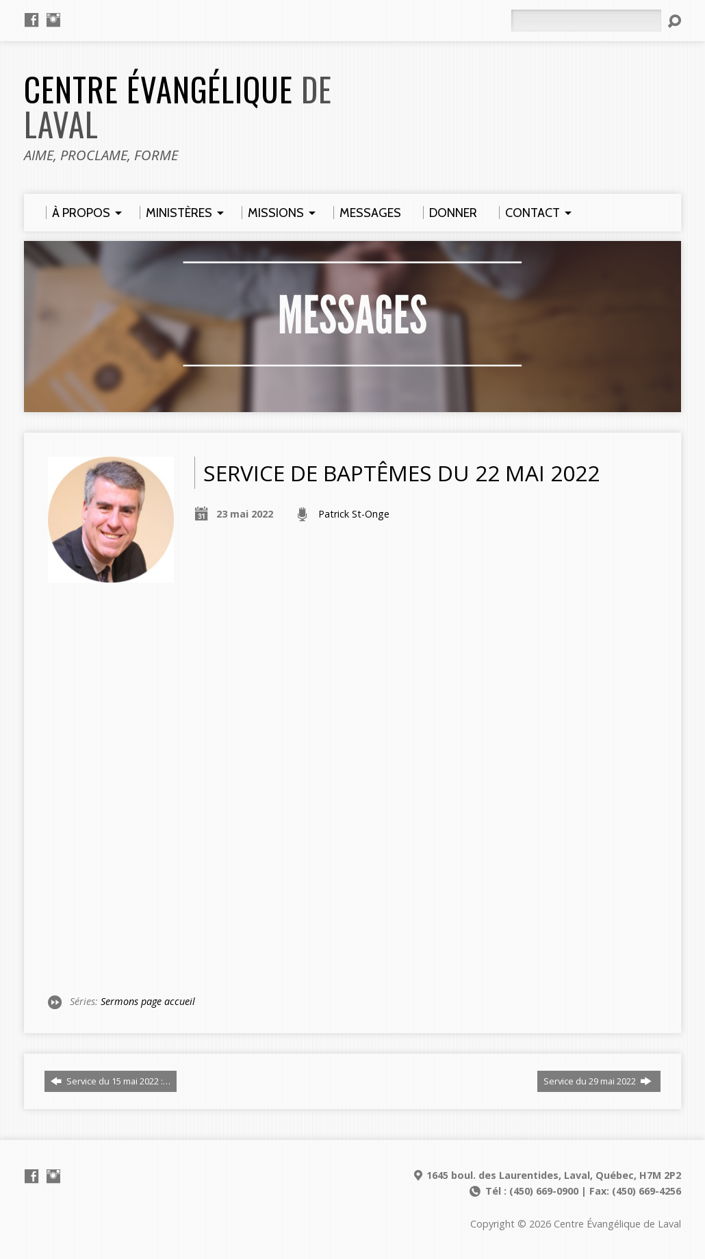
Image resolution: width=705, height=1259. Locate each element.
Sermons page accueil (148, 1001)
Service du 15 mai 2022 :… (110, 1081)
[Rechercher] (586, 20)
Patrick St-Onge (353, 513)
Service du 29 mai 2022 (597, 1081)
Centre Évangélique (178, 106)
